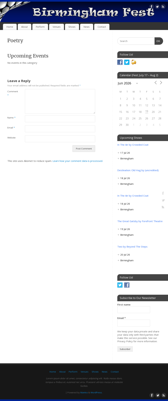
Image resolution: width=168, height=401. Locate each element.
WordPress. (96, 392)
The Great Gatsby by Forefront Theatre (140, 221)
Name (11, 117)
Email (11, 127)
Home (9, 26)
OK (157, 40)
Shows (71, 26)
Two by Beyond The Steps (132, 246)
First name (123, 304)
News (87, 26)
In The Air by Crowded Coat (132, 144)
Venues (57, 26)
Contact (102, 26)
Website (11, 137)
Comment (11, 93)
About (24, 26)
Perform (40, 26)
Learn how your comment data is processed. (77, 160)
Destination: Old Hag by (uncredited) (138, 170)
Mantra (84, 392)
